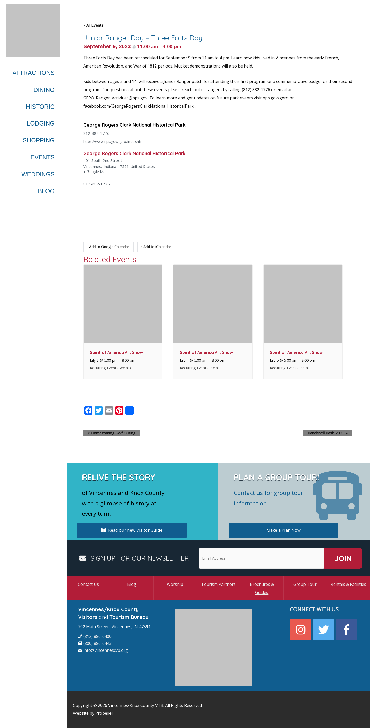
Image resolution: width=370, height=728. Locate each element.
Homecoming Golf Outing (107, 433)
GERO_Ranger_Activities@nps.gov (115, 98)
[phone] (95, 636)
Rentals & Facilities (348, 584)
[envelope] (103, 650)
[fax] (95, 643)
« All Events (93, 25)
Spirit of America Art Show (116, 352)
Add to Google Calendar (109, 247)
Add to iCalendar (159, 247)
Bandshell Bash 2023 (332, 433)
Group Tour (305, 584)
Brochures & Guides (262, 588)
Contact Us (88, 584)
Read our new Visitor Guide (132, 530)
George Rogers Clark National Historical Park (140, 124)
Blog (131, 584)
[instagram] (301, 629)
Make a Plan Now (283, 530)
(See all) (124, 367)
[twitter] (324, 629)
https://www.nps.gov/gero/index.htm (116, 141)
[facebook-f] (347, 629)
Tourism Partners (218, 584)
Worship (175, 584)
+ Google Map (96, 172)
